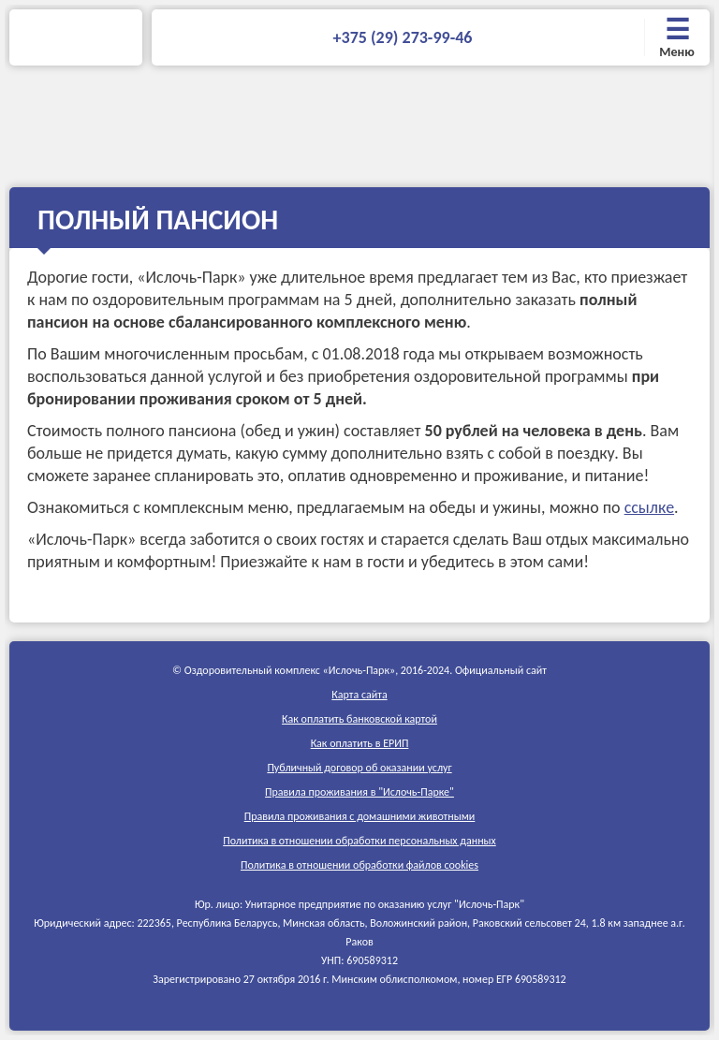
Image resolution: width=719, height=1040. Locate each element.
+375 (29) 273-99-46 (403, 37)
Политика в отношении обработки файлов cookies (359, 865)
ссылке (649, 507)
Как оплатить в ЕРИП (360, 743)
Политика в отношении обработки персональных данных (359, 840)
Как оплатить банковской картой (359, 718)
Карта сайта (359, 694)
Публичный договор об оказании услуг (359, 767)
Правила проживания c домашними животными (360, 816)
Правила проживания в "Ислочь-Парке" (359, 791)
